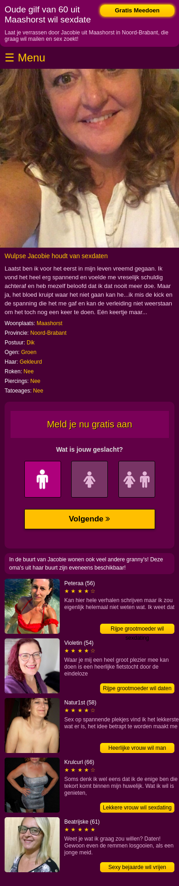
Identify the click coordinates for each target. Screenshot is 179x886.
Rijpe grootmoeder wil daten (137, 688)
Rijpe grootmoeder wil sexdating (137, 630)
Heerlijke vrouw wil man (137, 748)
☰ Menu (25, 57)
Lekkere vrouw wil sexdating (137, 807)
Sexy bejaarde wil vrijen (137, 867)
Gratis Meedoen (137, 10)
